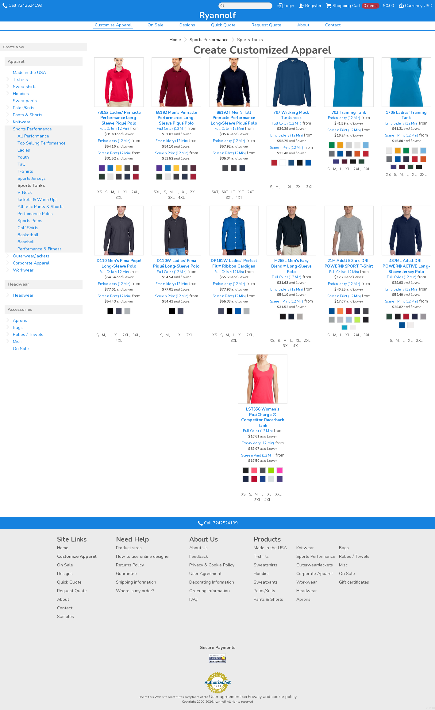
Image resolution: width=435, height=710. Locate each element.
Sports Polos (29, 221)
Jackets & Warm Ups (37, 200)
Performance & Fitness (39, 249)
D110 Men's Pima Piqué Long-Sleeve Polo (119, 263)
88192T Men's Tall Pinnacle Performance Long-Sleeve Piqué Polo (233, 118)
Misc (17, 342)
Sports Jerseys (31, 178)
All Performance (33, 136)
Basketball (27, 235)
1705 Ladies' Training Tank (406, 115)
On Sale (156, 25)
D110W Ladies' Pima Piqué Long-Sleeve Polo (176, 263)
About (303, 25)
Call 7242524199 (25, 5)
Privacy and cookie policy (272, 697)
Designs (187, 25)
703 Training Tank (348, 112)
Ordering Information (209, 591)
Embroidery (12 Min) (114, 141)
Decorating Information (211, 582)
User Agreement (205, 574)
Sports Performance (209, 40)
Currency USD (419, 6)
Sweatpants (25, 101)
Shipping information (136, 582)
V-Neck (24, 192)
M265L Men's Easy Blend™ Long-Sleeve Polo (291, 266)
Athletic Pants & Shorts (40, 207)
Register (313, 6)
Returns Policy (130, 565)
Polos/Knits (23, 108)
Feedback (198, 556)
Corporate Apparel (31, 263)
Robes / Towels (28, 335)
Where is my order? (135, 591)
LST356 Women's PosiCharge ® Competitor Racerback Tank (262, 417)
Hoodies (21, 94)
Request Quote (266, 25)
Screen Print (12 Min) (114, 153)
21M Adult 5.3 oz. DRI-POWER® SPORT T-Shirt (349, 263)
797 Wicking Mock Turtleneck (291, 115)
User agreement (225, 697)
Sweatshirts (25, 87)
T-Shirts (25, 171)
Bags (18, 327)
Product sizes (129, 548)
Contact (333, 25)
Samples (65, 616)
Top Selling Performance (41, 143)
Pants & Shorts (27, 115)
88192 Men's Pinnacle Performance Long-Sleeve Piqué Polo (176, 118)
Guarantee (126, 574)
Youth (23, 157)
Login (289, 6)
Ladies (23, 150)
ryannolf (217, 15)
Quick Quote (223, 25)
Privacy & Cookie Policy (211, 565)
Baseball (26, 242)
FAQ (193, 599)
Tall (21, 164)
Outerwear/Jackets (31, 256)
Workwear (23, 270)
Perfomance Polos (35, 214)
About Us (198, 548)
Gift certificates (354, 582)
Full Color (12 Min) (114, 128)
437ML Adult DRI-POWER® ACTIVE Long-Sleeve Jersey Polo (406, 266)
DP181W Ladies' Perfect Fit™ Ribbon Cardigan (234, 263)
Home (175, 40)
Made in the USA (29, 72)
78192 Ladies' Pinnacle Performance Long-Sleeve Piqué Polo (119, 118)
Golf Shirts (27, 228)
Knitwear (21, 122)
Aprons (20, 320)
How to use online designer (143, 556)
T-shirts (20, 80)
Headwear (23, 295)
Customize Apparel (113, 25)
